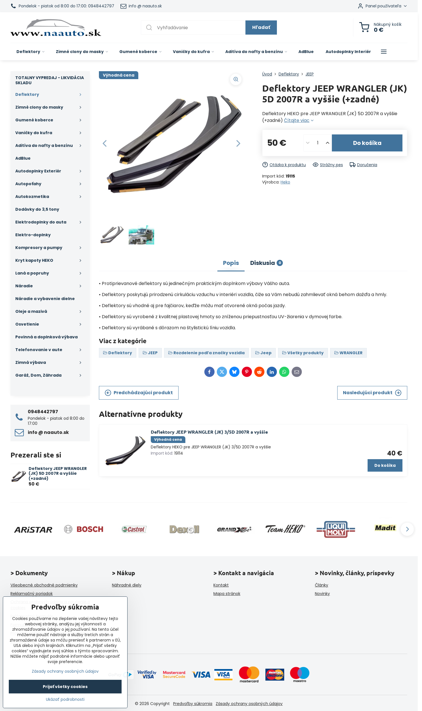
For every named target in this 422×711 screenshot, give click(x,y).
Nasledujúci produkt (372, 392)
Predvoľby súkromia (192, 703)
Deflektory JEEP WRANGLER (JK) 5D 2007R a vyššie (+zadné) (58, 473)
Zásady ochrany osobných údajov (249, 703)
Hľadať (261, 27)
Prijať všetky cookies (65, 686)
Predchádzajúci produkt (139, 392)
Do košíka (367, 143)
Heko (285, 182)
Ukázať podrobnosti (65, 699)
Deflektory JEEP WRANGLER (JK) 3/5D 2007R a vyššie (209, 432)
